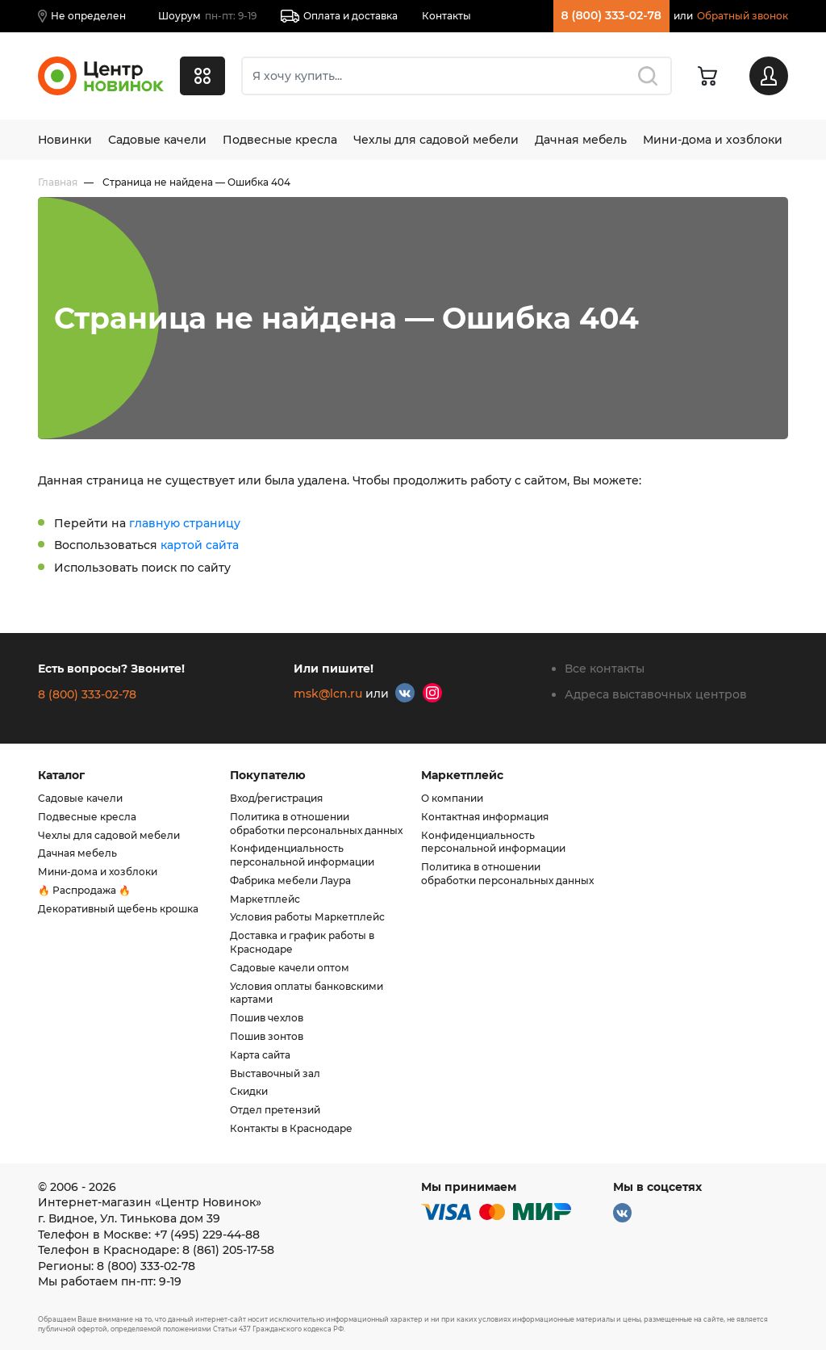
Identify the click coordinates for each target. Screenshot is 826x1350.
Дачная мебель (581, 139)
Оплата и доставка (339, 16)
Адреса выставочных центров (656, 694)
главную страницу (184, 523)
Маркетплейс (265, 899)
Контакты (446, 16)
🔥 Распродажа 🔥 (84, 890)
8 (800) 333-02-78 (611, 15)
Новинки (65, 139)
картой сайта (200, 545)
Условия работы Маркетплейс (307, 917)
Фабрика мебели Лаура (290, 880)
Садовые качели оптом (289, 968)
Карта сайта (260, 1055)
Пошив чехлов (266, 1018)
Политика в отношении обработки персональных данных (316, 823)
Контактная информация (485, 817)
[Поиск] (456, 76)
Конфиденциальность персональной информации (302, 855)
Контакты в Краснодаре (291, 1128)
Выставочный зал (275, 1073)
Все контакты (605, 668)
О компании (452, 798)
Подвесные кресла (280, 139)
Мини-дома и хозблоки (712, 139)
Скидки (249, 1091)
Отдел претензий (275, 1110)
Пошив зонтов (266, 1036)
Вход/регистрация (276, 798)
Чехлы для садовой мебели (436, 139)
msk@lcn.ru (328, 693)
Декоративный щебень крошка (118, 909)
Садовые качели (157, 139)
